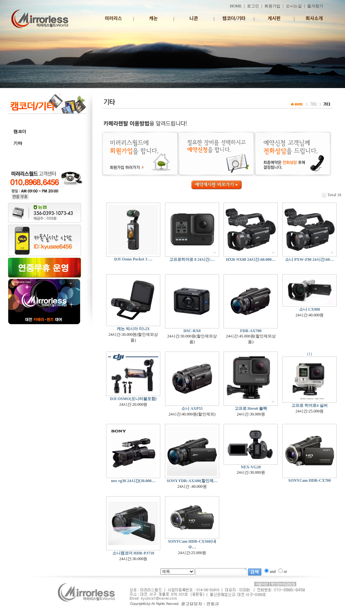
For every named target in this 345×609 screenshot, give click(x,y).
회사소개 (314, 18)
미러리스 (113, 18)
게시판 (274, 18)
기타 (17, 143)
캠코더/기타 (233, 18)
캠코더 (19, 131)
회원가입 (272, 6)
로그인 (253, 6)
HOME (236, 6)
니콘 (193, 18)
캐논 (153, 18)
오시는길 (294, 6)
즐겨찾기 (315, 6)
